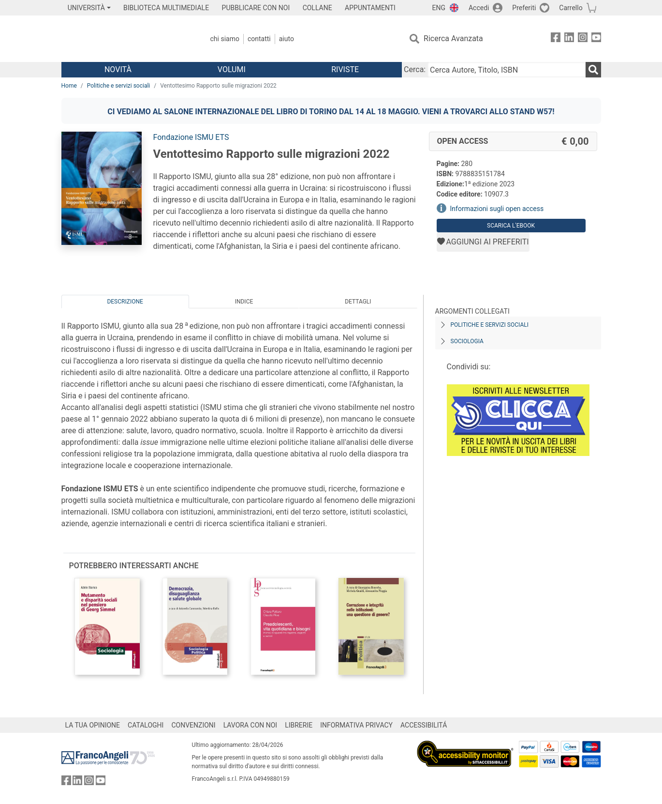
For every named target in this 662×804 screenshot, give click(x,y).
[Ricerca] (593, 69)
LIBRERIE (298, 725)
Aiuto (286, 39)
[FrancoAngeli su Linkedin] (569, 39)
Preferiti (524, 8)
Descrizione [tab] (125, 301)
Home (69, 85)
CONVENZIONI (193, 725)
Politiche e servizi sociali (118, 85)
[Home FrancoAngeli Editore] (125, 38)
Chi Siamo (224, 39)
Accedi (479, 8)
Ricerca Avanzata (453, 38)
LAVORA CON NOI (250, 725)
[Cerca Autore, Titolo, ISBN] (506, 69)
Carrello (570, 8)
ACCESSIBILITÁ (423, 725)
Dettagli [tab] (358, 301)
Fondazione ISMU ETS (191, 137)
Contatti (259, 39)
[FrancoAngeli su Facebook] (555, 39)
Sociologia (467, 341)
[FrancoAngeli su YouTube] (596, 39)
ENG (438, 8)
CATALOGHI (145, 725)
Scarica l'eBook (511, 225)
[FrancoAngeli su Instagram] (583, 39)
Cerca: (415, 69)
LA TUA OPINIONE (92, 725)
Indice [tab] (244, 301)
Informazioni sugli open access (497, 208)
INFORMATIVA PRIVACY (356, 725)
